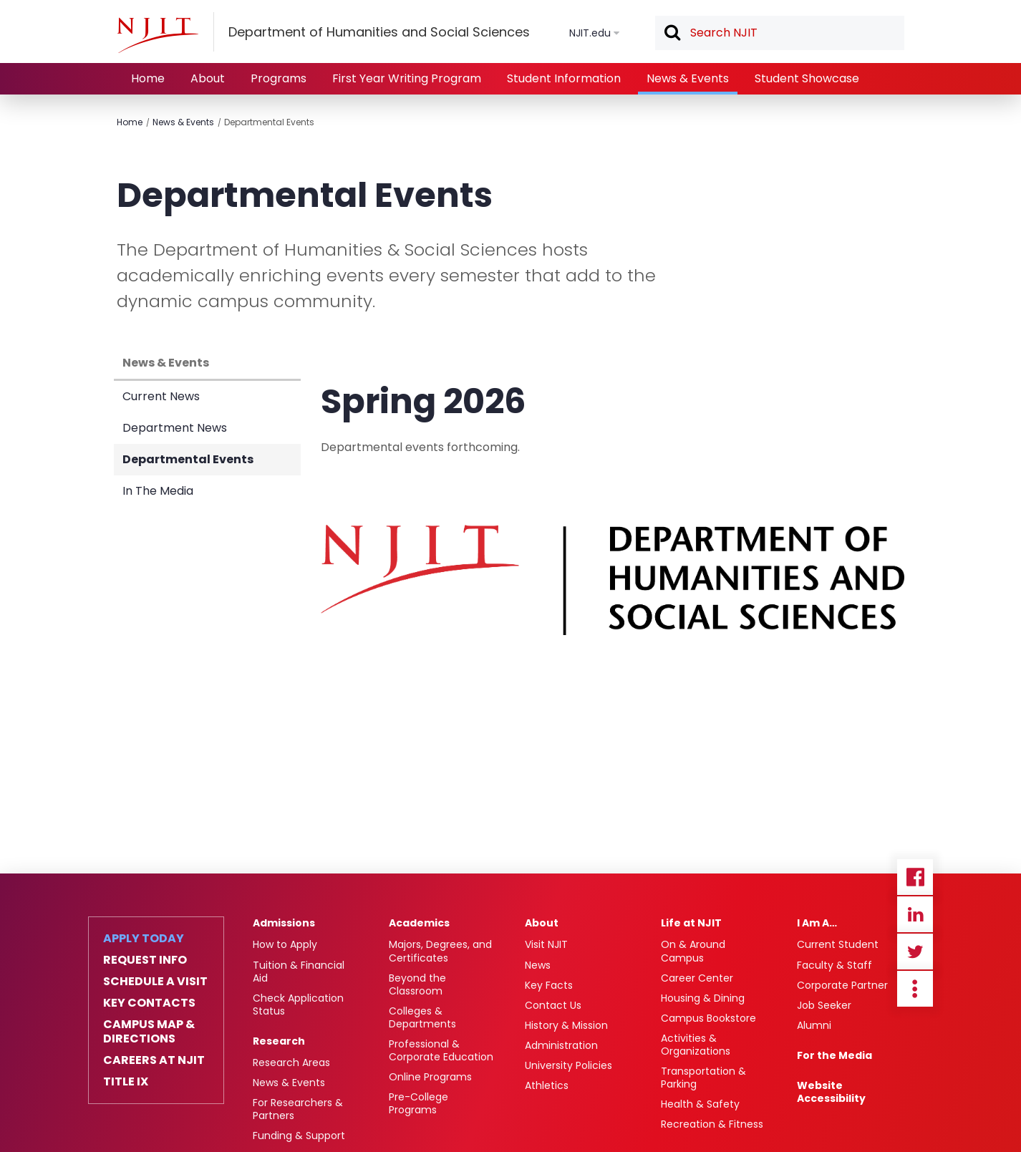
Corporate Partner (842, 985)
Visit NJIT (546, 944)
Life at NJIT (691, 922)
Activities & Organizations (695, 1044)
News (538, 965)
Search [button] (671, 33)
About (207, 78)
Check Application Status (298, 1004)
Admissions (284, 922)
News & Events (688, 78)
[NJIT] (157, 35)
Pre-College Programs (418, 1103)
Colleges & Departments (422, 1017)
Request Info (145, 960)
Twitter (915, 951)
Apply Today (143, 938)
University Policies (568, 1065)
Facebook (915, 877)
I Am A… (817, 922)
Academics (419, 922)
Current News (161, 396)
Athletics (546, 1085)
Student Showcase (807, 78)
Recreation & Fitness (712, 1124)
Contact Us (553, 1005)
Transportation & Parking (703, 1077)
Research (279, 1041)
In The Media (157, 491)
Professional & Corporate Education (441, 1050)
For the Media (834, 1055)
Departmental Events (269, 122)
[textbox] (779, 33)
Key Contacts (149, 1003)
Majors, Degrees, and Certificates (440, 951)
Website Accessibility (831, 1092)
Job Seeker (824, 1005)
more (915, 989)
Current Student (838, 944)
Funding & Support (299, 1135)
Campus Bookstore (708, 1018)
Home (148, 78)
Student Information (564, 78)
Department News (174, 428)
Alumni (814, 1025)
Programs (278, 78)
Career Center (697, 978)
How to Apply (285, 944)
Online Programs (430, 1076)
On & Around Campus (693, 951)
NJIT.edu (590, 33)
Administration (561, 1045)
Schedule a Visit (155, 981)
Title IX (125, 1082)
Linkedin (915, 914)
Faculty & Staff (834, 965)
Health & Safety (700, 1104)
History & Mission (566, 1025)
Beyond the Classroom (417, 984)
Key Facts (549, 985)
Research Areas (291, 1062)
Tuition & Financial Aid (298, 971)
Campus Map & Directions (149, 1031)
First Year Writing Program (406, 78)
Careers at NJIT (154, 1060)
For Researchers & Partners (298, 1109)
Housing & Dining (703, 998)
